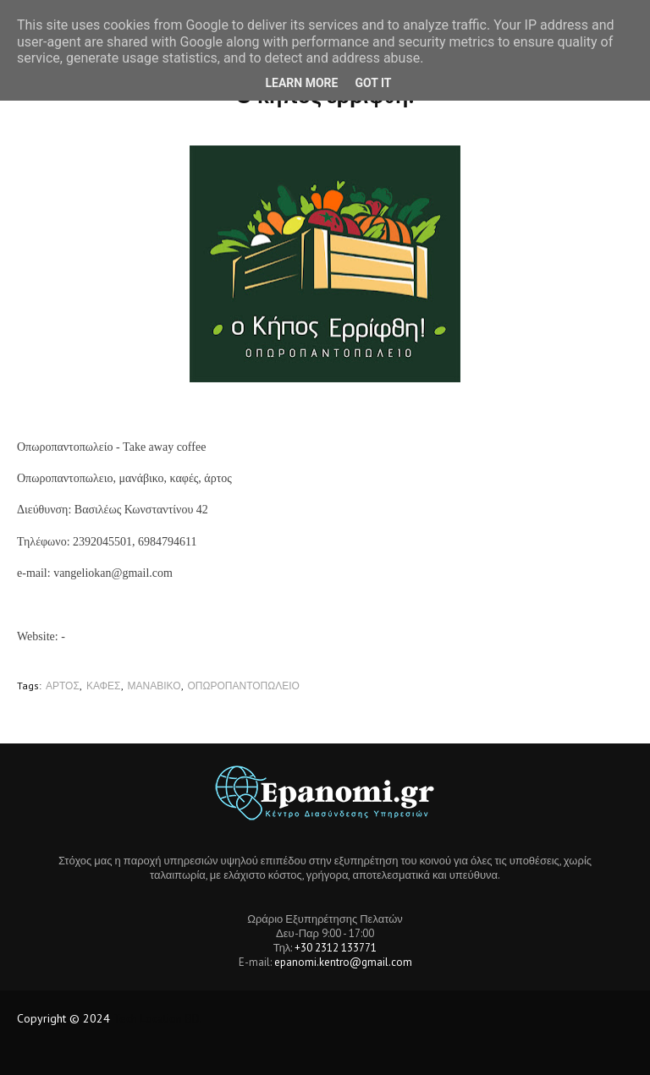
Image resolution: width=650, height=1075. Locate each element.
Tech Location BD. (157, 1018)
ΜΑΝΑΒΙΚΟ (154, 685)
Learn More (301, 83)
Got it (373, 83)
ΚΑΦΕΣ (103, 685)
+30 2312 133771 (336, 948)
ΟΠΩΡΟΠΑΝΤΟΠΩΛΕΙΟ (244, 685)
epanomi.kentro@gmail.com (343, 962)
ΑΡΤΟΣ (63, 685)
